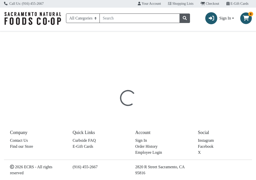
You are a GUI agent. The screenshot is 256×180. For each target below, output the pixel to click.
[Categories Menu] (83, 18)
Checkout (209, 4)
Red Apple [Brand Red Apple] (165, 128)
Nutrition (141, 104)
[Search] (140, 18)
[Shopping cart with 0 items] (246, 18)
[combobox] (140, 18)
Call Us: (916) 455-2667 (24, 4)
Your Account (149, 4)
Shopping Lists (181, 4)
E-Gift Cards (237, 4)
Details (120, 104)
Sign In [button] (218, 18)
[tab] (119, 104)
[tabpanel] (181, 127)
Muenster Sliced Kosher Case (148, 168)
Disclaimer (164, 104)
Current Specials (21, 36)
